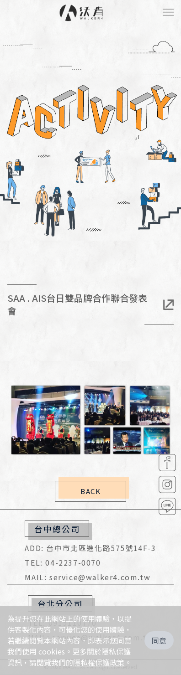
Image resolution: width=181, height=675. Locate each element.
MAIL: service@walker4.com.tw (87, 577)
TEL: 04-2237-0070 (63, 562)
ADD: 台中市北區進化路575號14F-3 (90, 547)
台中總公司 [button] (57, 529)
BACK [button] (90, 491)
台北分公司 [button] (60, 603)
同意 (159, 640)
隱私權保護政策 (98, 662)
